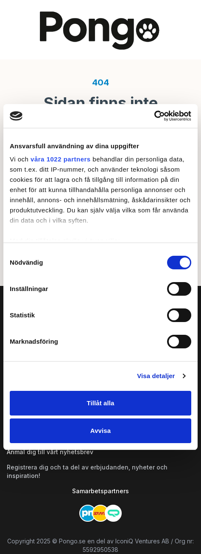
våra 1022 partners (61, 159)
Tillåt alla (100, 403)
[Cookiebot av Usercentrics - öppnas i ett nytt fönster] (154, 116)
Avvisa (100, 430)
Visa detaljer (156, 375)
